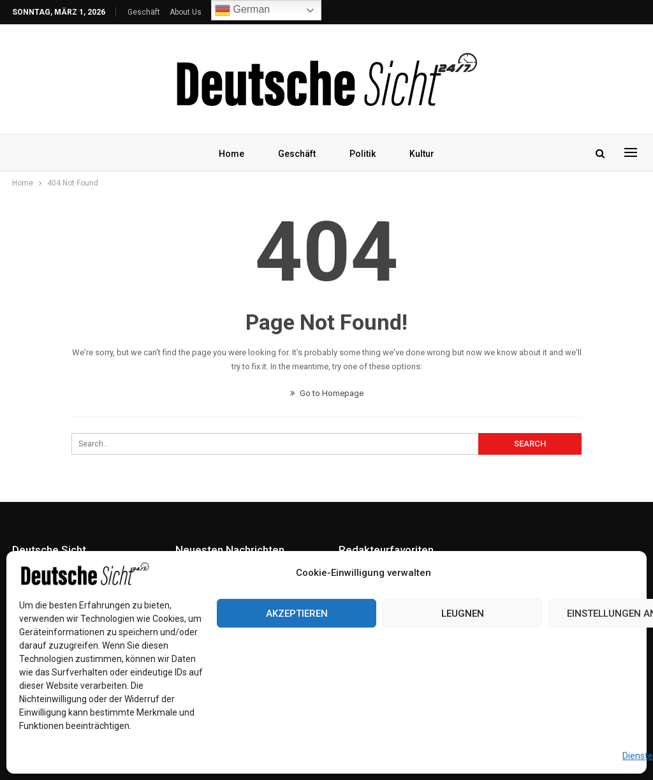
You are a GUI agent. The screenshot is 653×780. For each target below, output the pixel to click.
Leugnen (462, 613)
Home (231, 154)
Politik (362, 154)
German (242, 10)
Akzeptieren (297, 613)
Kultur (421, 154)
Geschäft (144, 12)
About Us (186, 12)
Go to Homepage (326, 393)
